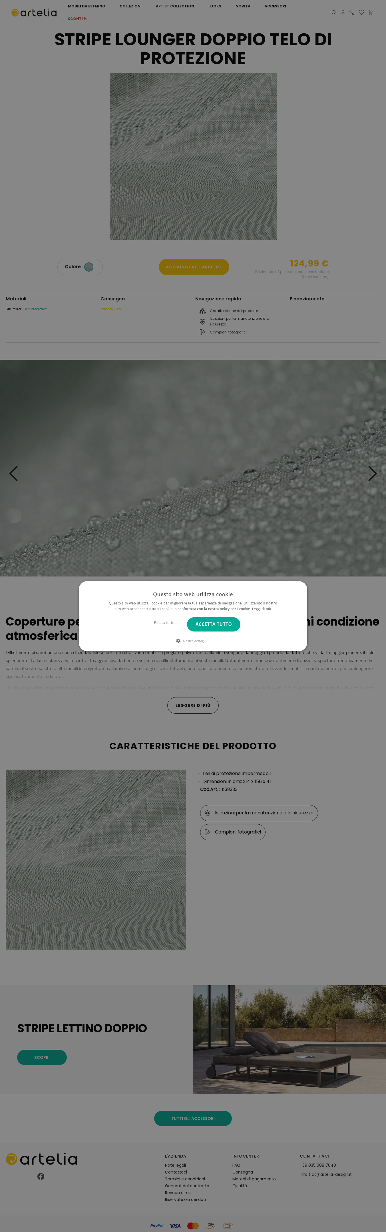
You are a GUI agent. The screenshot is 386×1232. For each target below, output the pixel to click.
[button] (192, 640)
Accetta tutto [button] (214, 624)
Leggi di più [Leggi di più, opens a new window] (261, 608)
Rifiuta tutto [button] (164, 622)
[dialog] (193, 616)
